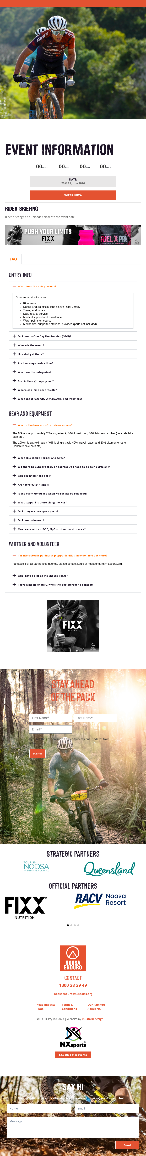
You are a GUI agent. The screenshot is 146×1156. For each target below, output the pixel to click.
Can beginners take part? (34, 475)
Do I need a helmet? (31, 520)
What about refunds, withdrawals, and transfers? (50, 398)
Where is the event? (31, 345)
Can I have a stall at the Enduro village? (43, 575)
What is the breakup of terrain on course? (45, 425)
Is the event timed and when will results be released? (52, 493)
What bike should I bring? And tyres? (41, 458)
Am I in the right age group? (36, 381)
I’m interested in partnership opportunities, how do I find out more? (62, 555)
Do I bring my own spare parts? (38, 511)
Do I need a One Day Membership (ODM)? (44, 336)
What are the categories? (34, 372)
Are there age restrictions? (35, 363)
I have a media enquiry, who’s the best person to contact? (55, 584)
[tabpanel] (73, 428)
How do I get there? (31, 354)
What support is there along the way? (42, 502)
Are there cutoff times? (33, 484)
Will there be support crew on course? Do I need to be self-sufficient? (64, 466)
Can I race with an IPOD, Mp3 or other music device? (52, 529)
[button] (73, 3)
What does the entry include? (37, 286)
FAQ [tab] (13, 259)
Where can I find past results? (37, 390)
